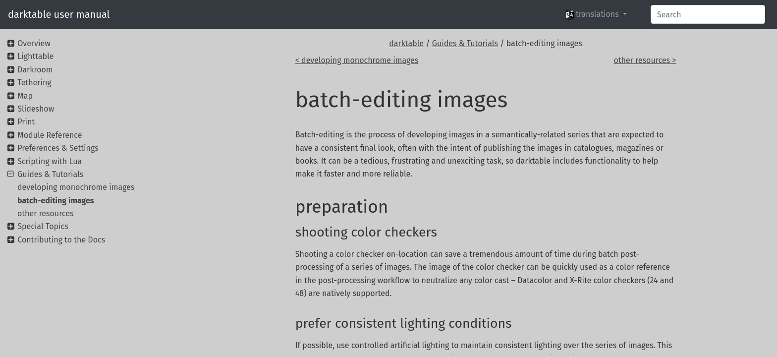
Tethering (34, 82)
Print (26, 121)
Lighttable (35, 56)
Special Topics (42, 226)
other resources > (645, 60)
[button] (596, 14)
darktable (406, 43)
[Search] (708, 14)
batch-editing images (55, 200)
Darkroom (35, 69)
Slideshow (35, 109)
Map (25, 96)
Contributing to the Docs (61, 239)
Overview (33, 43)
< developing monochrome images (356, 60)
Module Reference (49, 135)
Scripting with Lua (49, 161)
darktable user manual (59, 14)
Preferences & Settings (57, 148)
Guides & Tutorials (465, 43)
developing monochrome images (75, 187)
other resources (45, 213)
